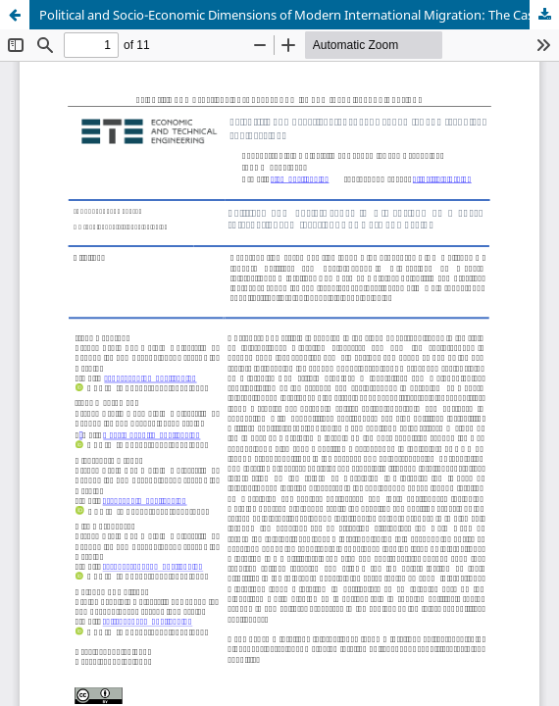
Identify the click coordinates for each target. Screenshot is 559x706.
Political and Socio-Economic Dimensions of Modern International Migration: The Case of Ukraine (299, 15)
